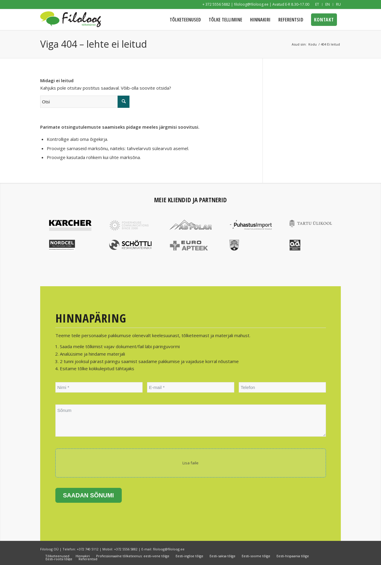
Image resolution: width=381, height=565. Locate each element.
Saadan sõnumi (88, 495)
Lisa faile (190, 463)
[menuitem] (317, 4)
